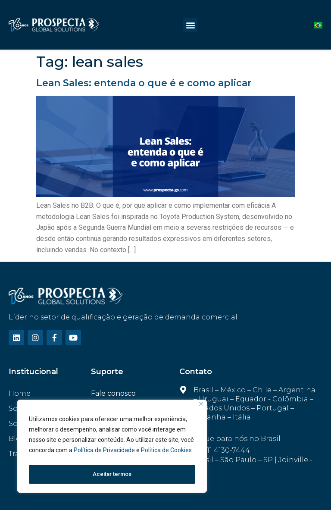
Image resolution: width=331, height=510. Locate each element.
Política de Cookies (166, 452)
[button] (190, 25)
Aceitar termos (112, 474)
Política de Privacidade (105, 452)
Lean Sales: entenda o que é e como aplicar (144, 83)
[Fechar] (201, 406)
